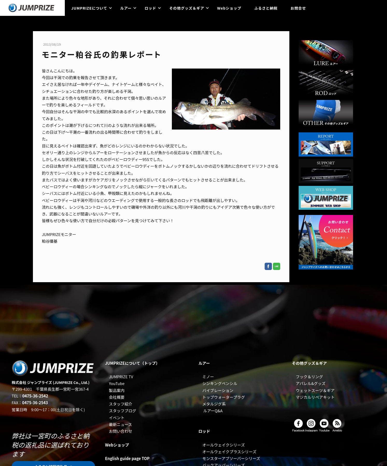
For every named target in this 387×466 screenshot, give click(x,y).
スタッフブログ (122, 410)
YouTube (116, 383)
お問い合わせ (120, 431)
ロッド (150, 8)
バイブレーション (218, 390)
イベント (116, 417)
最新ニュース (120, 424)
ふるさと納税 (266, 8)
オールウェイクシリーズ (223, 445)
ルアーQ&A (213, 410)
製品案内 (116, 390)
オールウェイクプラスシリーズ (229, 451)
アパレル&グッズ (311, 383)
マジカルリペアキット (315, 397)
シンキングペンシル (219, 383)
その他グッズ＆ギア (186, 8)
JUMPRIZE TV (121, 376)
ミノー (208, 376)
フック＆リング (309, 376)
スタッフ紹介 (120, 404)
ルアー (126, 8)
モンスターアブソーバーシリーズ (231, 458)
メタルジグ (212, 404)
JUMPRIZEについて (89, 8)
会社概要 (116, 397)
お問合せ (298, 8)
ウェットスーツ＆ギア (315, 390)
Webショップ (229, 8)
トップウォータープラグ (223, 397)
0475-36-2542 (35, 396)
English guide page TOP (127, 458)
